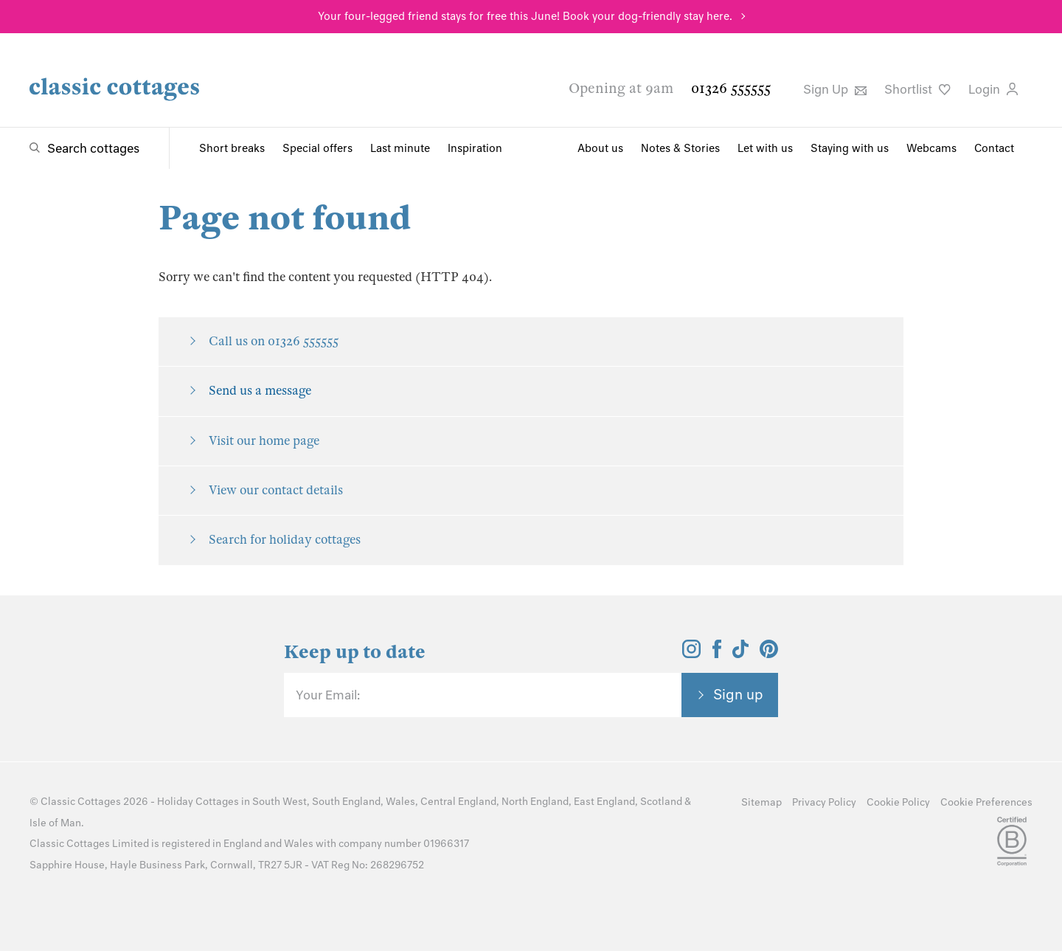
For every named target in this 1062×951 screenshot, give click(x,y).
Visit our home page (264, 441)
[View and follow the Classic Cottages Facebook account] (717, 653)
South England (346, 801)
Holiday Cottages (198, 801)
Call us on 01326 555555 (274, 341)
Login (993, 89)
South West (279, 801)
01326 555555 (731, 88)
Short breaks (232, 148)
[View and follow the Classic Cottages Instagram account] (691, 653)
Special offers (317, 148)
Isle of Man (55, 823)
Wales (400, 801)
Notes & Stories (680, 148)
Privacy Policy (824, 802)
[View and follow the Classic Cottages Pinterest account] (769, 653)
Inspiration (475, 148)
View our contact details (276, 490)
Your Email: (328, 695)
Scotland (661, 801)
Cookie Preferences (986, 802)
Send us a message (260, 390)
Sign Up (835, 89)
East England (604, 801)
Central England (458, 801)
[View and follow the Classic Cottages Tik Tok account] (740, 653)
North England (535, 801)
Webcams (931, 148)
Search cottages (93, 148)
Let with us (765, 148)
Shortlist (917, 89)
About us (600, 148)
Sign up (738, 694)
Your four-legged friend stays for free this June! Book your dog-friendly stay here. (525, 16)
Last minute (400, 148)
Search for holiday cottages (285, 539)
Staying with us (850, 148)
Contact (994, 148)
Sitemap (761, 802)
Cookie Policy (898, 802)
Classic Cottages (81, 801)
